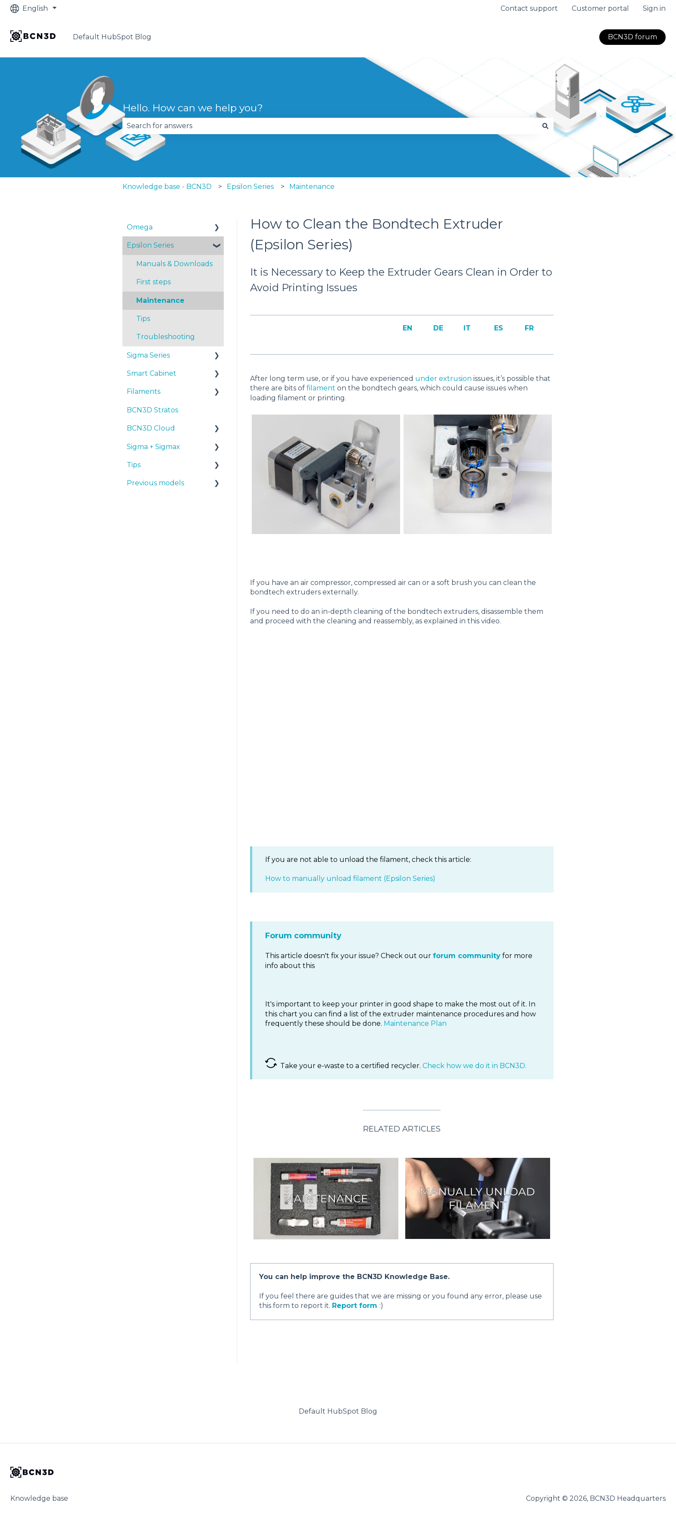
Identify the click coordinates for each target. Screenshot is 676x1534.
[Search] (545, 126)
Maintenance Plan (415, 1023)
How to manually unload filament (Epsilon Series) (350, 878)
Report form (354, 1305)
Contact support (529, 8)
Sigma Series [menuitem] (148, 355)
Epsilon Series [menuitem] (150, 245)
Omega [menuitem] (140, 227)
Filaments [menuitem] (143, 391)
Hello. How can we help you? (192, 108)
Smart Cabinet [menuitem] (151, 373)
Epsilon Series (250, 186)
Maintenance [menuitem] (160, 300)
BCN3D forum (632, 37)
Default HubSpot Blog (112, 37)
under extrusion (443, 378)
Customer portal (600, 8)
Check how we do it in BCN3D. (474, 1066)
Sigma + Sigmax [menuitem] (153, 447)
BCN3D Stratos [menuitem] (152, 410)
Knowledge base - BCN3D (167, 186)
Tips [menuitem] (143, 318)
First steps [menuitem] (153, 282)
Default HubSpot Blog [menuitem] (338, 1411)
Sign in (654, 8)
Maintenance (312, 186)
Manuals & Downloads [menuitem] (174, 264)
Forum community (303, 935)
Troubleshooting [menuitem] (165, 337)
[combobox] (329, 126)
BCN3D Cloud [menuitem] (151, 428)
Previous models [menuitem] (155, 483)
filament (321, 388)
